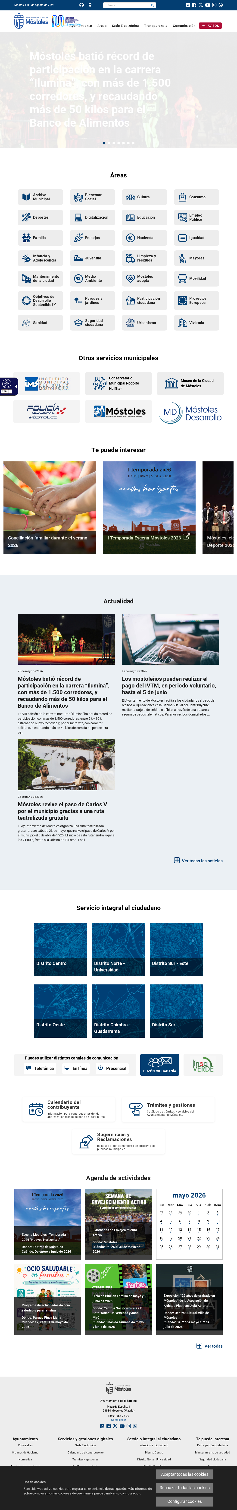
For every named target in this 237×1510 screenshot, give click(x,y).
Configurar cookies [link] (184, 1501)
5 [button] (123, 143)
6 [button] (128, 143)
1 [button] (104, 143)
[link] (6, 383)
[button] (152, 5)
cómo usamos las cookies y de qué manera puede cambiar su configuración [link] (86, 1493)
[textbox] (126, 5)
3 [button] (113, 143)
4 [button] (118, 143)
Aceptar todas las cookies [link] (184, 1474)
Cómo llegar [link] (118, 1420)
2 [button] (109, 143)
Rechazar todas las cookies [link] (185, 1487)
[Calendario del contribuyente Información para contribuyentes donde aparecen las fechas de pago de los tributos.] (68, 1109)
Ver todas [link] (214, 1346)
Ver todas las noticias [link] (202, 861)
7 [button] (133, 143)
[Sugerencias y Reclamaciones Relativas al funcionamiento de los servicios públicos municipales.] (118, 1141)
